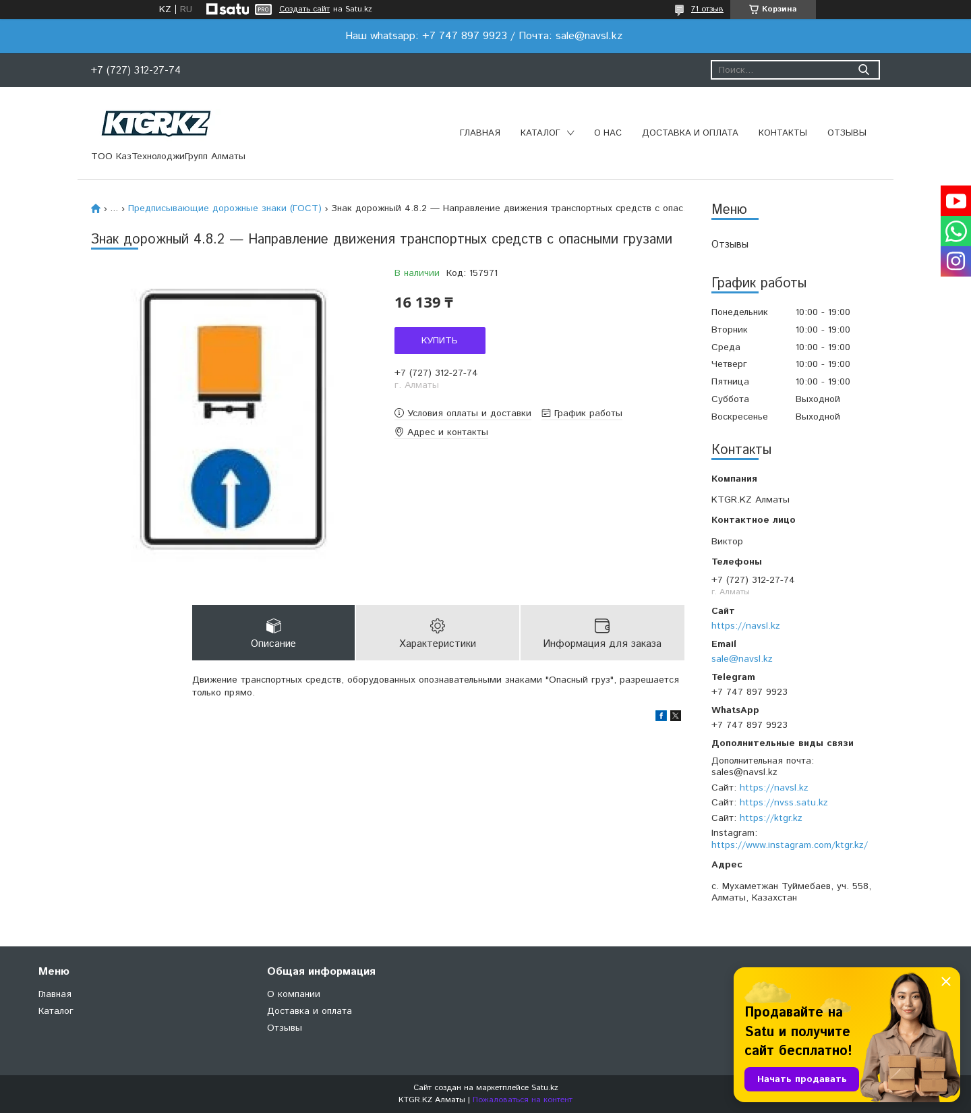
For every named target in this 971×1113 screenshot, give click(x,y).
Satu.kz (544, 1087)
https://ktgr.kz (771, 818)
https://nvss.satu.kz (784, 802)
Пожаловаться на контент (522, 1100)
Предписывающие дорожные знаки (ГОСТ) (225, 208)
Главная (480, 133)
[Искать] (863, 69)
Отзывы (846, 133)
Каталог (540, 133)
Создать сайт (304, 9)
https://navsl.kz (745, 626)
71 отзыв (707, 9)
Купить (439, 340)
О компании (293, 994)
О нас (608, 133)
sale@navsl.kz (742, 659)
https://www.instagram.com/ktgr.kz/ (789, 845)
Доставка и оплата (690, 133)
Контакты (783, 133)
